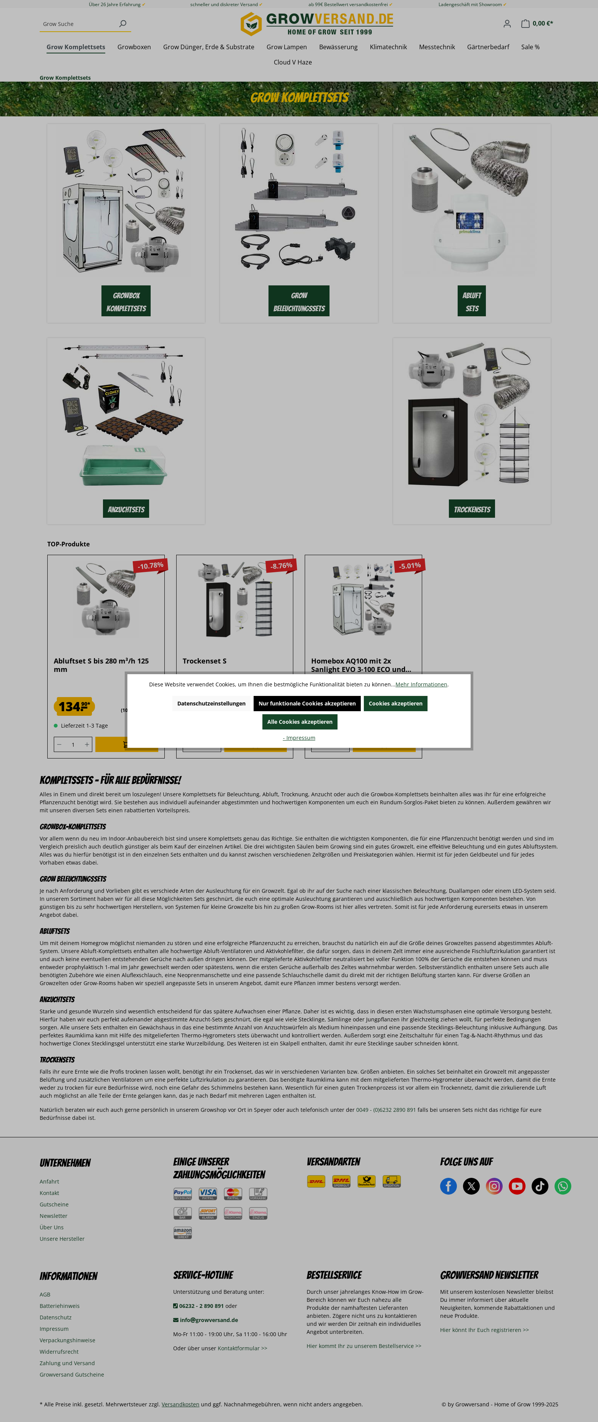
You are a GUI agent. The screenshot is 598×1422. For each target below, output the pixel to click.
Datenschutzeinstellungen (211, 703)
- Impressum (299, 737)
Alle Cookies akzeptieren (300, 721)
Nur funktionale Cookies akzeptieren (307, 703)
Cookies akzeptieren (396, 703)
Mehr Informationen (421, 684)
